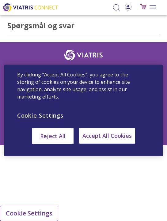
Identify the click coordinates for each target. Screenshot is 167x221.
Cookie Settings (29, 213)
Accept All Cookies (107, 135)
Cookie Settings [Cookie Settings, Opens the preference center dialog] (40, 115)
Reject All (53, 136)
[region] (83, 110)
